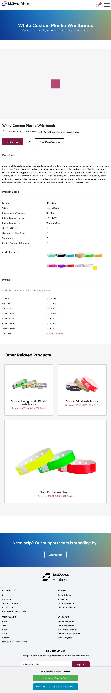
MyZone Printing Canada (14, 611)
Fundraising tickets (66, 603)
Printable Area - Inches (13, 218)
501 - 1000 (7, 303)
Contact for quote (55, 333)
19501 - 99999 (8, 328)
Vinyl (4, 633)
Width (5, 208)
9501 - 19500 (8, 323)
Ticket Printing (64, 595)
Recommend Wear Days (13, 213)
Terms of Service (10, 603)
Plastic (5, 629)
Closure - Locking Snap (13, 233)
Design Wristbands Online (14, 641)
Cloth (4, 621)
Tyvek (5, 625)
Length (5, 203)
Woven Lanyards (66, 621)
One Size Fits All (9, 227)
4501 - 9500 (8, 318)
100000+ (6, 333)
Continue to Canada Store (55, 678)
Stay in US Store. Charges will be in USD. (55, 686)
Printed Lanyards (66, 625)
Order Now (13, 141)
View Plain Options (49, 141)
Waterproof (7, 238)
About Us (6, 599)
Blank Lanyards (65, 637)
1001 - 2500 (8, 308)
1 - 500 (5, 298)
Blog (4, 595)
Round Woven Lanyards (69, 633)
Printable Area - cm (11, 223)
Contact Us (55, 554)
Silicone (6, 637)
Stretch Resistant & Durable (15, 243)
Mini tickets (63, 599)
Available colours (10, 252)
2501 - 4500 (8, 313)
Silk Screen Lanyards (67, 629)
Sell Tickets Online (66, 607)
